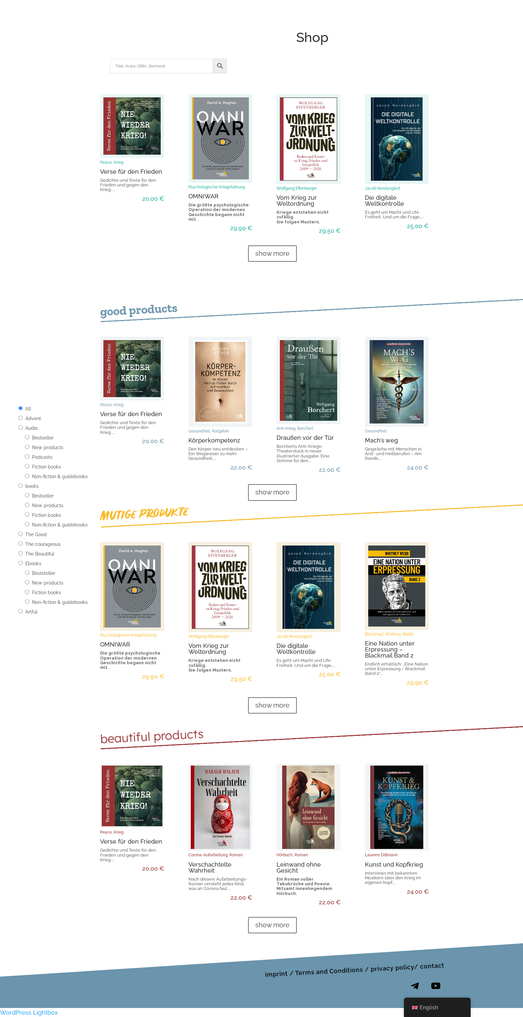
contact (432, 966)
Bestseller (43, 437)
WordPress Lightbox (29, 1012)
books (32, 486)
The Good (36, 534)
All (28, 408)
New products (47, 447)
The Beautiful (39, 554)
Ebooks (33, 563)
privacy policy (392, 968)
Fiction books (46, 466)
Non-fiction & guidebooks (60, 476)
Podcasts (42, 457)
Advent (33, 418)
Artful (31, 612)
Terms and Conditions (329, 971)
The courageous (43, 544)
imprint (276, 974)
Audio (31, 428)
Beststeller (43, 573)
